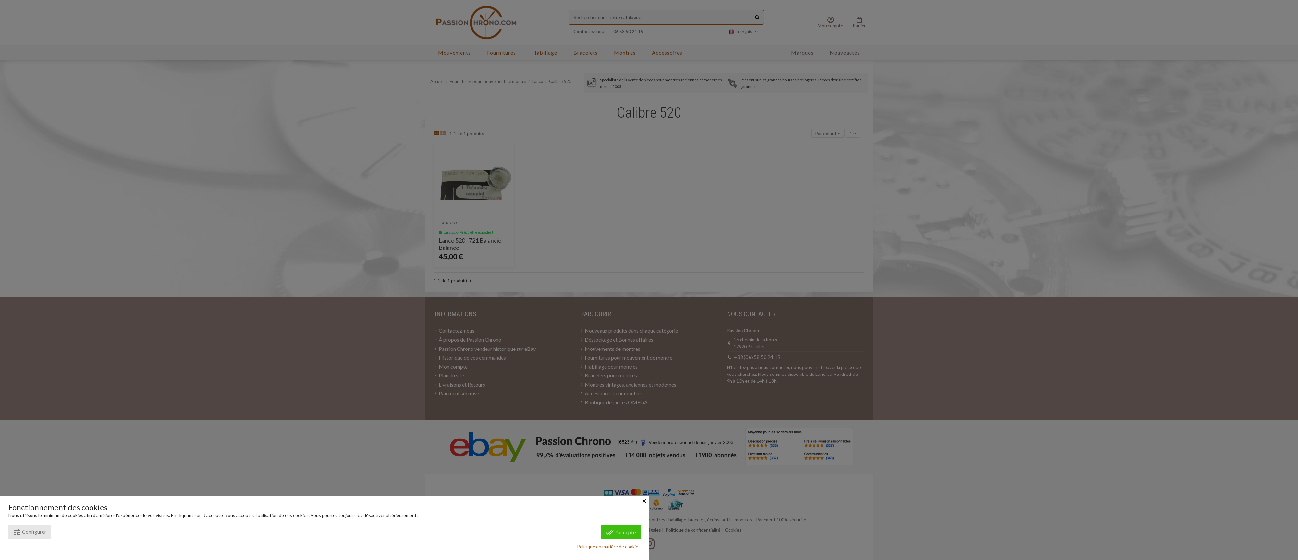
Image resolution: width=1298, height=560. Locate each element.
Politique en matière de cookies (609, 546)
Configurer (29, 532)
